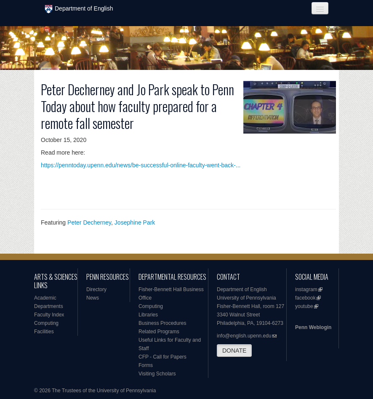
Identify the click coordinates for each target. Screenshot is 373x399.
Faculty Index (49, 315)
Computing (46, 323)
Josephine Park (135, 222)
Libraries (148, 315)
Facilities (44, 332)
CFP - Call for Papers (162, 357)
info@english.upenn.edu (244, 336)
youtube (304, 306)
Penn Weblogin (313, 327)
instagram (306, 289)
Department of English (79, 9)
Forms (146, 365)
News (92, 298)
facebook (305, 298)
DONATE (234, 350)
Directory (96, 289)
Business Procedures (162, 323)
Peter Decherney (89, 222)
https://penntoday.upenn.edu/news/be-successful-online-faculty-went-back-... (140, 165)
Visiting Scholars (157, 374)
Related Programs (159, 332)
